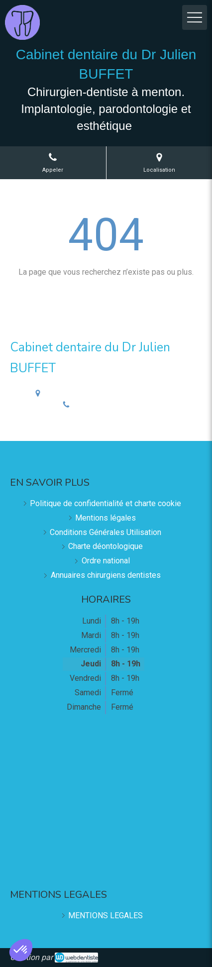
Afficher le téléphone (114, 405)
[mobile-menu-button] (194, 17)
